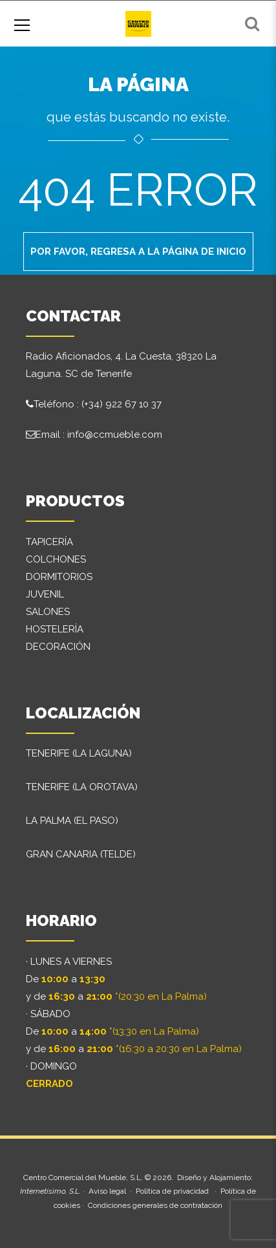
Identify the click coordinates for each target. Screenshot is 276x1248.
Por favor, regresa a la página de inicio (138, 251)
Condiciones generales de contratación (155, 1205)
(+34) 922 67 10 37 (121, 404)
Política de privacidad (172, 1191)
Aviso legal (107, 1191)
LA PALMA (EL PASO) (72, 820)
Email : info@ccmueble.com (99, 434)
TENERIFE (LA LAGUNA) (79, 753)
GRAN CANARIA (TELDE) (81, 854)
